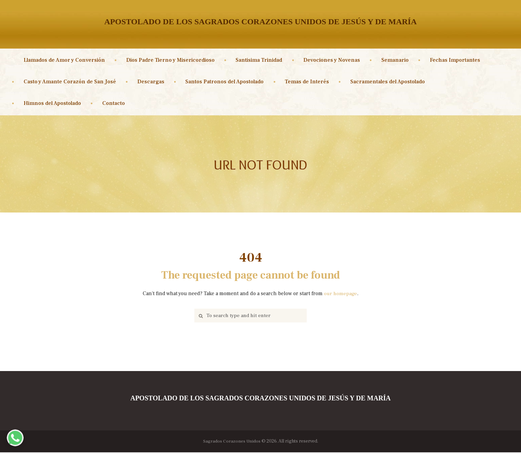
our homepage (340, 293)
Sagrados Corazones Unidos (232, 442)
